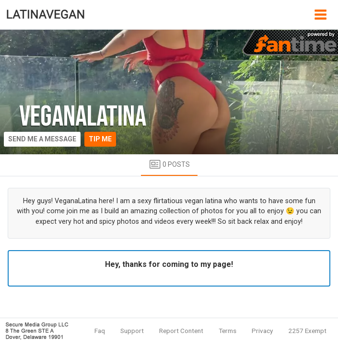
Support (132, 330)
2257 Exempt (307, 330)
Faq (99, 330)
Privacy (262, 330)
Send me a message (42, 139)
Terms (227, 330)
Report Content (181, 330)
